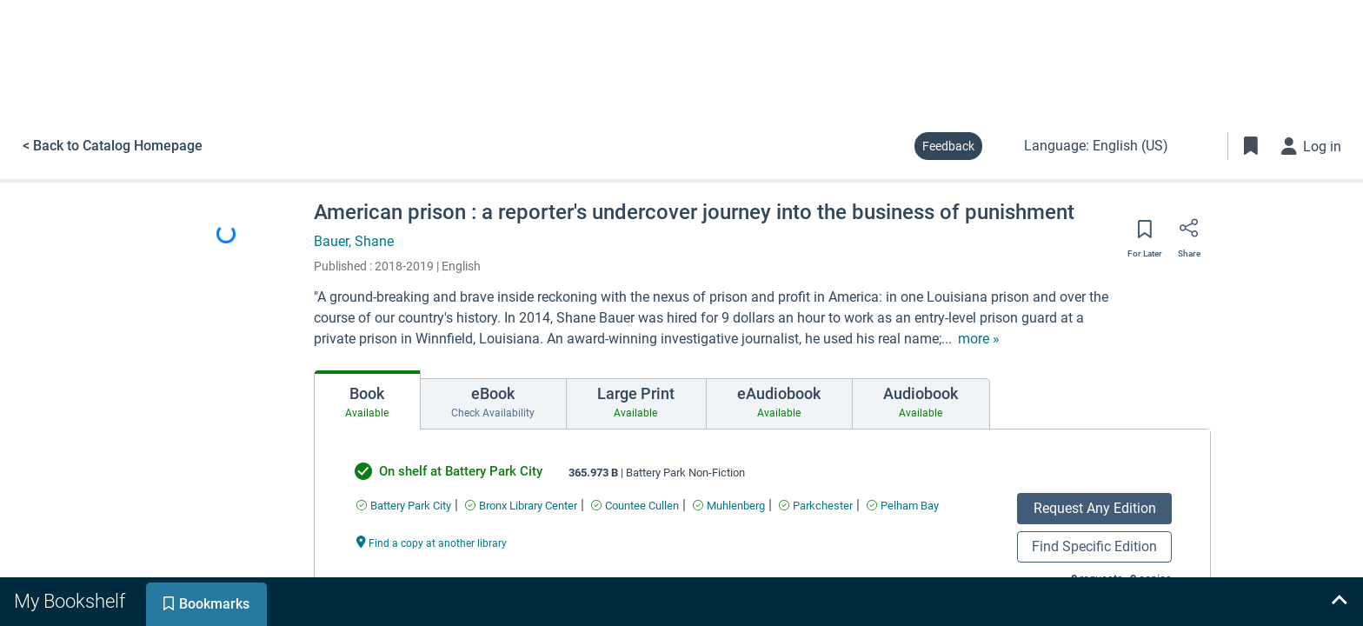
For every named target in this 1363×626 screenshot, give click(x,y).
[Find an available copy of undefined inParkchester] (815, 505)
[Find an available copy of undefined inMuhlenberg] (728, 505)
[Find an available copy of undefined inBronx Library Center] (521, 505)
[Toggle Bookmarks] (1251, 146)
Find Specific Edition (1094, 546)
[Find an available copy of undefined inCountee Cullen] (635, 505)
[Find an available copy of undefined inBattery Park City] (404, 505)
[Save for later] (1144, 234)
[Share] (1189, 233)
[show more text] (978, 339)
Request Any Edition (1095, 508)
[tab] (367, 400)
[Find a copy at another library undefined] (432, 542)
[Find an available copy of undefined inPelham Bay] (902, 505)
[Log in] (1311, 146)
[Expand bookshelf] (1338, 601)
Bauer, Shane (354, 241)
